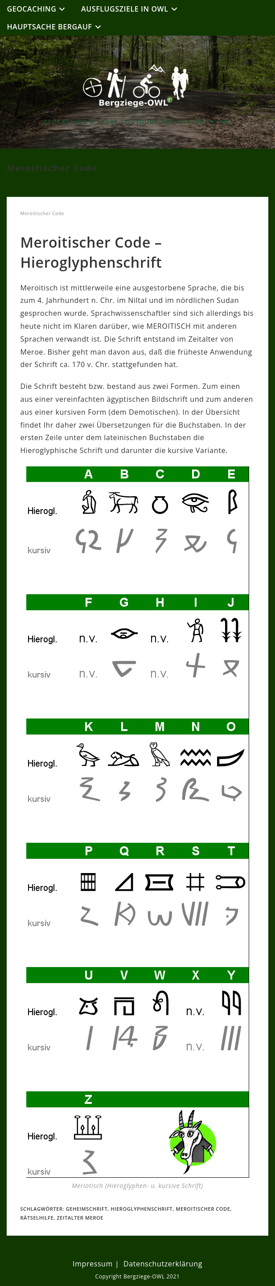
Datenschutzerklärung (162, 1264)
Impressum (93, 1264)
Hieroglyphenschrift (141, 1208)
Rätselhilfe (36, 1217)
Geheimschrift (87, 1208)
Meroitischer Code (203, 1208)
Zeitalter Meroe (80, 1217)
